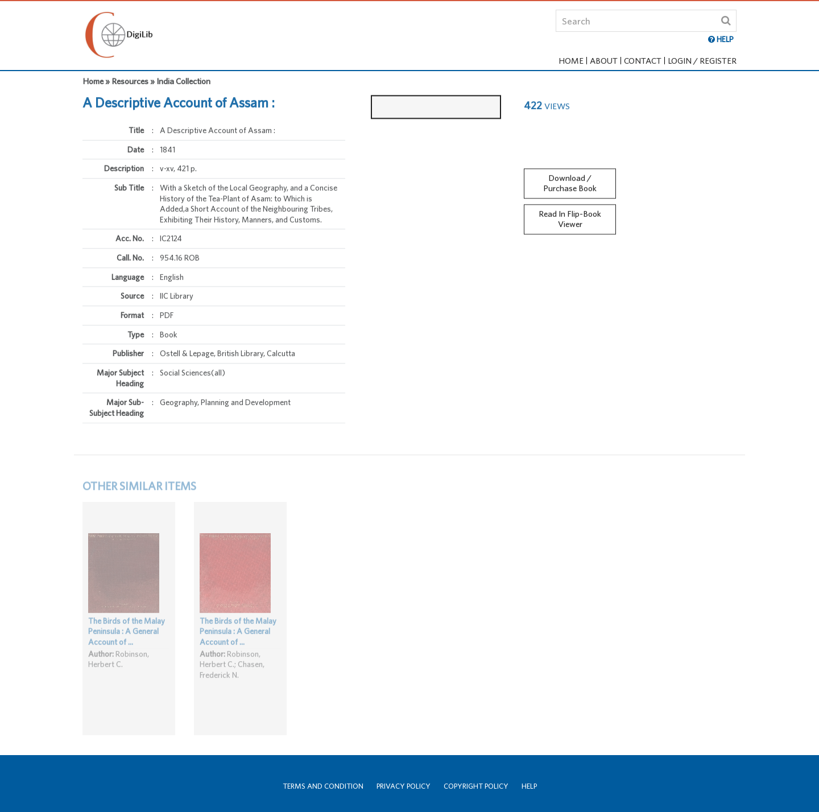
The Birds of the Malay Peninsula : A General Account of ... (126, 638)
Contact (642, 60)
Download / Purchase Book (570, 179)
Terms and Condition (323, 786)
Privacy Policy (404, 786)
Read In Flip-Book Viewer (570, 215)
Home (571, 60)
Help (529, 786)
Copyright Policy (476, 786)
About (604, 60)
